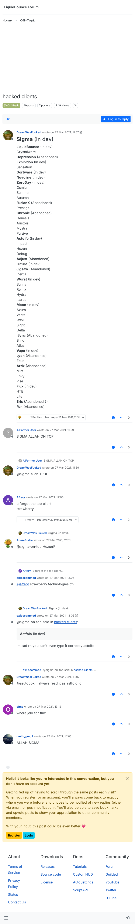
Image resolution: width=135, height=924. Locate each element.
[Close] (127, 779)
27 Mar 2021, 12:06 (51, 497)
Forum (110, 866)
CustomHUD (83, 874)
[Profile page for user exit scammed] (8, 581)
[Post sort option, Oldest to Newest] (8, 119)
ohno (20, 706)
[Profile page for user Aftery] (8, 500)
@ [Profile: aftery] (23, 584)
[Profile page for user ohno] (8, 709)
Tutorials (80, 866)
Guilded (111, 874)
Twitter (110, 890)
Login (29, 835)
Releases (48, 866)
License (47, 882)
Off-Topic (11, 105)
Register (14, 835)
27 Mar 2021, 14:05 (59, 736)
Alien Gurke (25, 540)
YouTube (112, 882)
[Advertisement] (67, 58)
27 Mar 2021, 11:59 (62, 430)
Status (13, 894)
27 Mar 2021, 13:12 (49, 706)
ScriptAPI (80, 890)
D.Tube (111, 898)
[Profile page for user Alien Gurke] (8, 543)
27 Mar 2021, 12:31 (58, 540)
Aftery (21, 497)
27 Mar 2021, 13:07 (67, 677)
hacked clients (65, 622)
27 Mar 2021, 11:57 (67, 132)
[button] (6, 918)
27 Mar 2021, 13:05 (61, 577)
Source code (51, 874)
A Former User (26, 430)
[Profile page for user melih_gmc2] (8, 739)
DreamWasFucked (29, 132)
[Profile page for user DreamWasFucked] (8, 135)
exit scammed (26, 577)
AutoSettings (83, 882)
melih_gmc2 (25, 736)
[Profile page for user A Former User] (8, 433)
